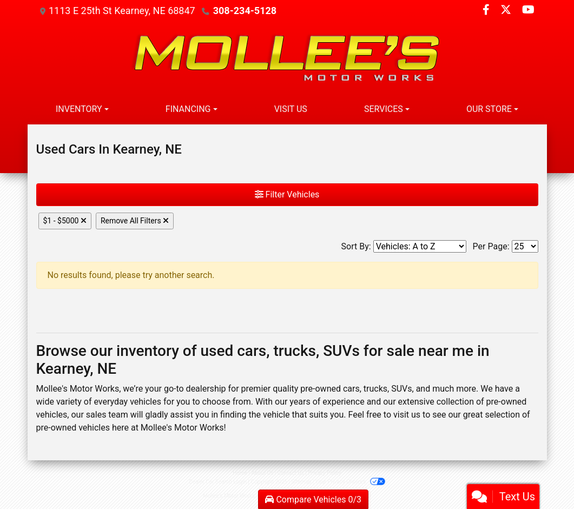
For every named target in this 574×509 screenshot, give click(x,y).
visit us (406, 414)
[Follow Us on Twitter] (507, 10)
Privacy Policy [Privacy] (324, 473)
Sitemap (301, 482)
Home (240, 473)
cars (351, 389)
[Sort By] (419, 246)
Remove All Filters (135, 220)
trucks (375, 389)
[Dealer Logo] (287, 57)
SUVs (401, 389)
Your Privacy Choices (350, 482)
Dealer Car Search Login (218, 482)
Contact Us (291, 473)
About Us (263, 473)
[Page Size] (525, 246)
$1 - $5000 (65, 220)
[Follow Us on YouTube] (528, 10)
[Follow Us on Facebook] (487, 10)
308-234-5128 (244, 10)
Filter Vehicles (287, 194)
